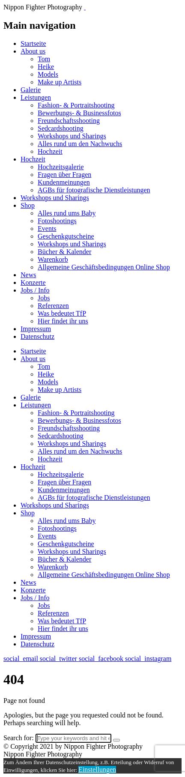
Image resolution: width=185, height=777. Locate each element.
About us (33, 51)
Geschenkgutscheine (66, 236)
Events (47, 228)
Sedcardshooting (61, 128)
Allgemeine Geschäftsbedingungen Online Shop (104, 267)
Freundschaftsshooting (69, 120)
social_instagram (148, 658)
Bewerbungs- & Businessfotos (79, 113)
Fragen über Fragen (64, 174)
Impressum (36, 328)
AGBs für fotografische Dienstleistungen (94, 190)
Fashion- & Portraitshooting (76, 105)
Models (48, 74)
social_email (21, 658)
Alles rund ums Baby (67, 213)
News (28, 274)
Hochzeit (50, 151)
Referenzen (53, 305)
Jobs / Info (35, 290)
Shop (28, 205)
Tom (44, 59)
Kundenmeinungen (64, 182)
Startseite (33, 43)
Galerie (31, 89)
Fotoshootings (57, 220)
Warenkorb (53, 259)
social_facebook (102, 658)
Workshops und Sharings (72, 136)
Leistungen (36, 97)
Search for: (18, 737)
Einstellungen (97, 769)
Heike (46, 66)
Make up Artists (59, 82)
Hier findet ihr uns (63, 321)
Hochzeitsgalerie (61, 166)
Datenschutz (37, 336)
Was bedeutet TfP (62, 313)
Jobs (44, 298)
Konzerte (33, 282)
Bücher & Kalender (64, 251)
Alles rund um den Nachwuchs (80, 143)
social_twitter (59, 658)
